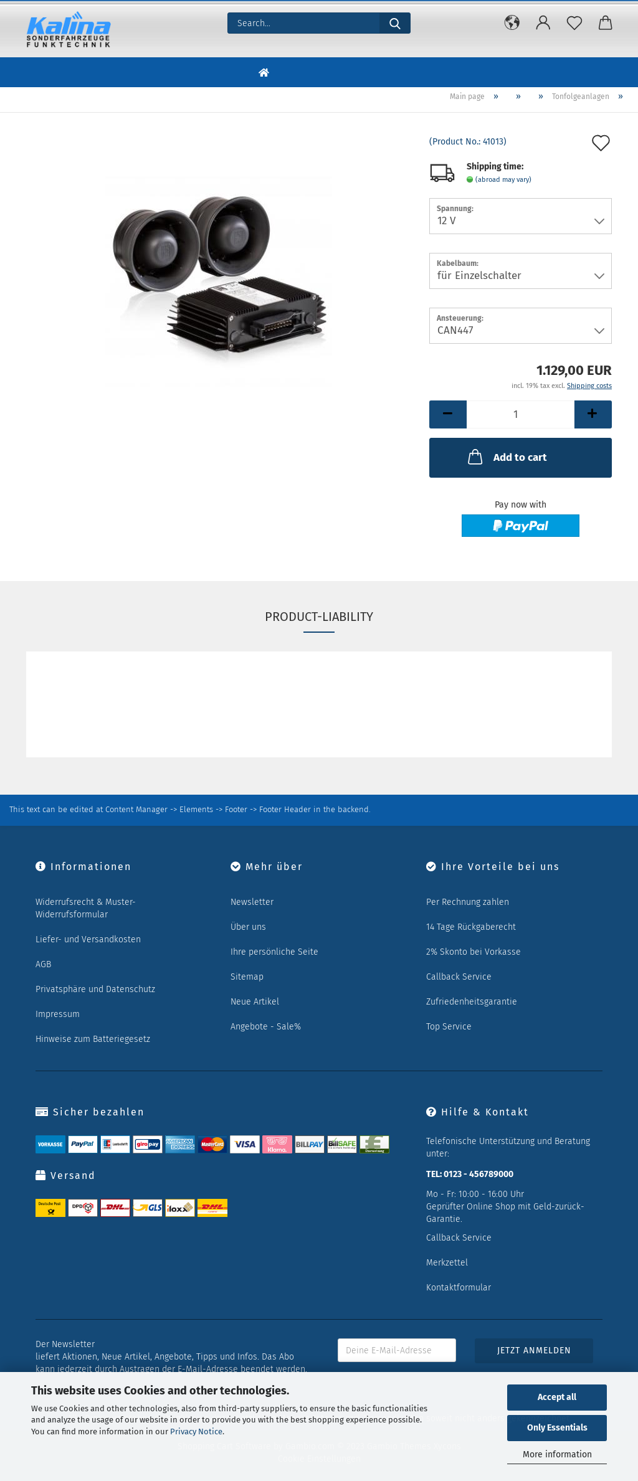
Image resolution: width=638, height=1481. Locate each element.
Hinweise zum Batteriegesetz (93, 1039)
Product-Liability (319, 616)
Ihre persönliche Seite (274, 952)
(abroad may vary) (503, 180)
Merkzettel (447, 1262)
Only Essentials (557, 1427)
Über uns (248, 927)
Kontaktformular (458, 1287)
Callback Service (459, 977)
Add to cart (506, 456)
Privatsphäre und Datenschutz (95, 989)
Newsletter (252, 902)
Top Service (449, 1026)
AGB (43, 964)
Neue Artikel (255, 1001)
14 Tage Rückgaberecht (471, 927)
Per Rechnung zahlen (467, 902)
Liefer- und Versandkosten (88, 939)
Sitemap (247, 977)
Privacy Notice (196, 1431)
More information (557, 1454)
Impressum (58, 1014)
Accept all (557, 1397)
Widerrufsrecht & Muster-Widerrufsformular (86, 908)
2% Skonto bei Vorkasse (473, 952)
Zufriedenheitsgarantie (471, 1001)
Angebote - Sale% (266, 1026)
